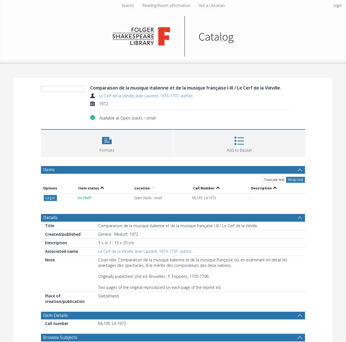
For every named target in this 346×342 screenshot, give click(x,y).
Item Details (55, 315)
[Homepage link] (173, 34)
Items (49, 170)
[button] (107, 143)
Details (50, 218)
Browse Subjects (60, 337)
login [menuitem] (338, 5)
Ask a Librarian (212, 5)
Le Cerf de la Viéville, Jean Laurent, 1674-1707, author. (146, 95)
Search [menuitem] (128, 5)
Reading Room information (166, 5)
